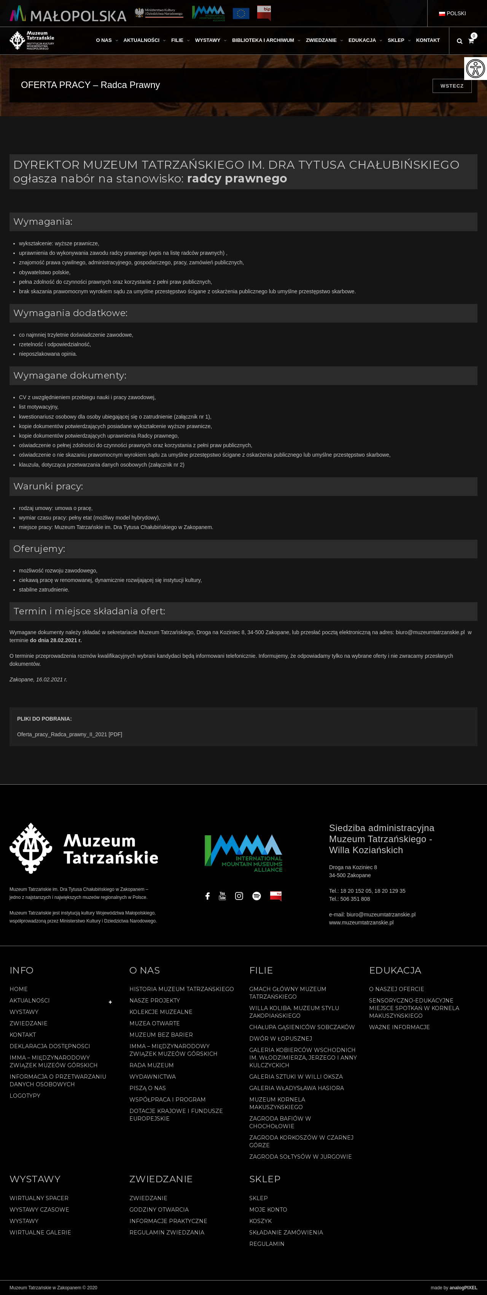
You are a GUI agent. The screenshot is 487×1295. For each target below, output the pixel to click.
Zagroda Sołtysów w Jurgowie (300, 1156)
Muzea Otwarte (154, 1023)
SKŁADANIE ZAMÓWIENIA (286, 1232)
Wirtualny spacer (39, 1198)
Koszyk (260, 1221)
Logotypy (25, 1095)
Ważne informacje (399, 1027)
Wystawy (24, 1012)
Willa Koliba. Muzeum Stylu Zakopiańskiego (294, 1012)
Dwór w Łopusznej (280, 1038)
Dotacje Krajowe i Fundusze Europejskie (176, 1115)
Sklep (258, 1198)
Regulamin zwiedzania (166, 1232)
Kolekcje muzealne (161, 1012)
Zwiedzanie (29, 1023)
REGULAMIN (267, 1244)
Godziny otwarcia (159, 1209)
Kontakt (23, 1034)
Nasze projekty (154, 1000)
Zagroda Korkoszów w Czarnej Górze (301, 1141)
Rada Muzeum (151, 1065)
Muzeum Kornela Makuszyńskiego (277, 1103)
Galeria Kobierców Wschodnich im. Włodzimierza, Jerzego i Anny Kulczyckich (303, 1058)
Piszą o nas (147, 1088)
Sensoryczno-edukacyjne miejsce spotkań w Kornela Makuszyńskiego (414, 1008)
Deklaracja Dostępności (50, 1046)
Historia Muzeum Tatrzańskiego (181, 989)
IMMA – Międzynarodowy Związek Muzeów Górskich (54, 1061)
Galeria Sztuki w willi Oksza (296, 1076)
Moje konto (268, 1209)
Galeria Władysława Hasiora (296, 1088)
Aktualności (30, 1000)
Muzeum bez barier (161, 1034)
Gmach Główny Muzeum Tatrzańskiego (287, 993)
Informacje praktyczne (168, 1221)
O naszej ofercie (396, 989)
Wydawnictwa (152, 1076)
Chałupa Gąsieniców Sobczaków (302, 1027)
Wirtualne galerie (40, 1232)
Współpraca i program (167, 1099)
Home (19, 989)
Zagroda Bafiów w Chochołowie (280, 1122)
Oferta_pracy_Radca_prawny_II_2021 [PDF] (69, 734)
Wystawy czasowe (39, 1209)
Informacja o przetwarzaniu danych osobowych (58, 1080)
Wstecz (452, 86)
